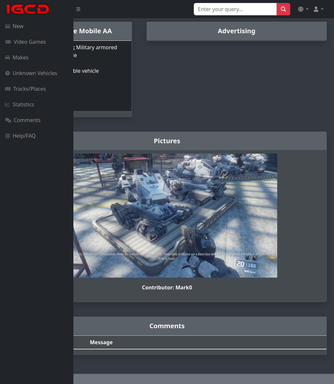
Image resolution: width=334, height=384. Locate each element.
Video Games (25, 41)
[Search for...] (235, 9)
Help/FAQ (20, 135)
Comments (22, 120)
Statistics (19, 104)
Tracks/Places (25, 88)
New (14, 26)
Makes (16, 57)
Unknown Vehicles (31, 73)
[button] (303, 9)
